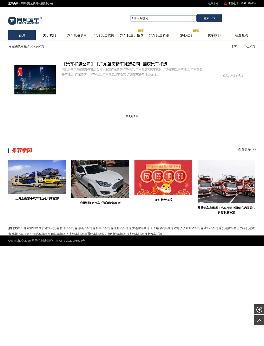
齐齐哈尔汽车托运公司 (164, 228)
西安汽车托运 (75, 233)
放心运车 (190, 33)
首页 (22, 35)
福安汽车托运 (135, 233)
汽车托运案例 (104, 35)
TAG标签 (250, 46)
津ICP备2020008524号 (70, 240)
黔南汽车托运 (104, 228)
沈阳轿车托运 (57, 233)
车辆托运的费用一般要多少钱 (37, 3)
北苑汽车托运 (38, 233)
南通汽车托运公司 (95, 233)
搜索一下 (209, 18)
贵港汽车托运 (50, 228)
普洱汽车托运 (68, 228)
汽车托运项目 (77, 35)
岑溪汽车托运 (86, 228)
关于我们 (49, 35)
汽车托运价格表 (132, 33)
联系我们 (214, 35)
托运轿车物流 (230, 228)
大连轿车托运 (141, 228)
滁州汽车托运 (117, 233)
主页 (234, 46)
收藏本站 (213, 3)
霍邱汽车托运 (212, 228)
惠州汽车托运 (20, 233)
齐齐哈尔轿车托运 (191, 228)
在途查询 (241, 35)
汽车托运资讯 (159, 35)
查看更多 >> (247, 149)
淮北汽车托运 (153, 233)
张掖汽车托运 (122, 228)
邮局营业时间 (32, 228)
